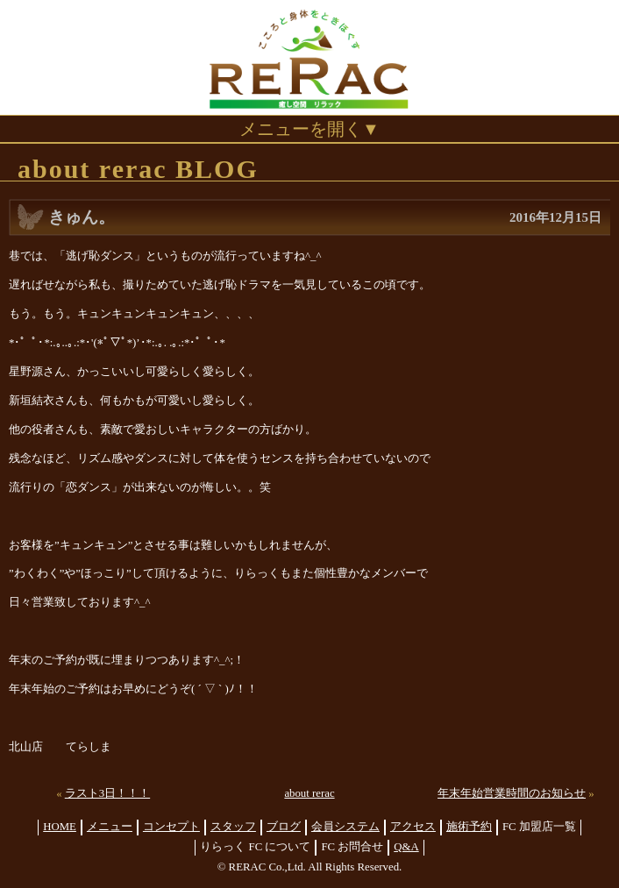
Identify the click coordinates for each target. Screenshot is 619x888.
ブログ (284, 827)
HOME (59, 827)
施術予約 (469, 827)
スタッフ (233, 827)
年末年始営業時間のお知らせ (512, 793)
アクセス (413, 827)
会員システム (345, 827)
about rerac (309, 793)
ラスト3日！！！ (107, 793)
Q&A (406, 847)
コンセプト (171, 827)
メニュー (109, 827)
